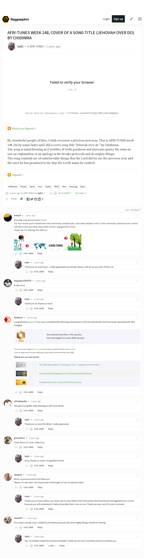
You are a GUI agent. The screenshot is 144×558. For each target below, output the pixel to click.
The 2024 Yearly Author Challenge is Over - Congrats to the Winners (69, 364)
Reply (14, 198)
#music (24, 186)
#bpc (85, 186)
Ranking (72, 349)
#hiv (66, 186)
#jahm (50, 186)
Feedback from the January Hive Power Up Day (60, 382)
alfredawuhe (22, 401)
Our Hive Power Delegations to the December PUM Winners (66, 373)
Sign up (118, 19)
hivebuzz (20, 317)
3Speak (16, 175)
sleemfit (20, 518)
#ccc (42, 186)
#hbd (58, 186)
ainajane (20, 474)
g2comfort (21, 438)
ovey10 (19, 215)
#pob (34, 186)
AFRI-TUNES (37, 46)
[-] (137, 215)
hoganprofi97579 (24, 281)
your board (38, 349)
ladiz (22, 46)
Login (105, 19)
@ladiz (43, 220)
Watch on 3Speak (23, 128)
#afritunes (13, 186)
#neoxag (75, 186)
